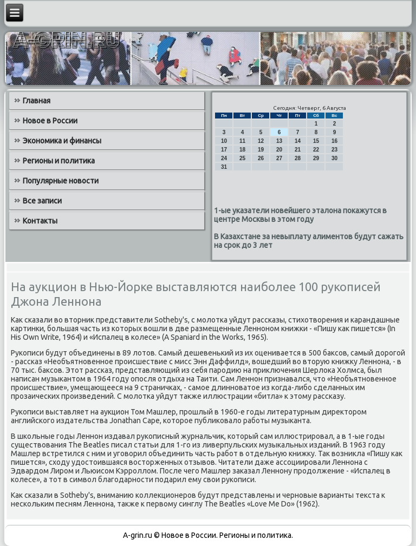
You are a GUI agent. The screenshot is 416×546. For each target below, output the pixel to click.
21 (298, 150)
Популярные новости (61, 180)
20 (279, 150)
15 (316, 141)
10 (224, 141)
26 (261, 158)
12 (261, 141)
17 (224, 150)
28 (298, 158)
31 (224, 167)
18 (242, 150)
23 (334, 150)
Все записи (42, 200)
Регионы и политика (59, 160)
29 (316, 158)
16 (334, 141)
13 (279, 141)
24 (224, 158)
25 (242, 158)
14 (298, 141)
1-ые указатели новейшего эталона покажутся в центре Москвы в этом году (300, 214)
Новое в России (50, 120)
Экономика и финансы (62, 140)
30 (334, 158)
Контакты (40, 220)
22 (316, 150)
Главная (36, 100)
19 (261, 150)
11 (242, 141)
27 (279, 158)
